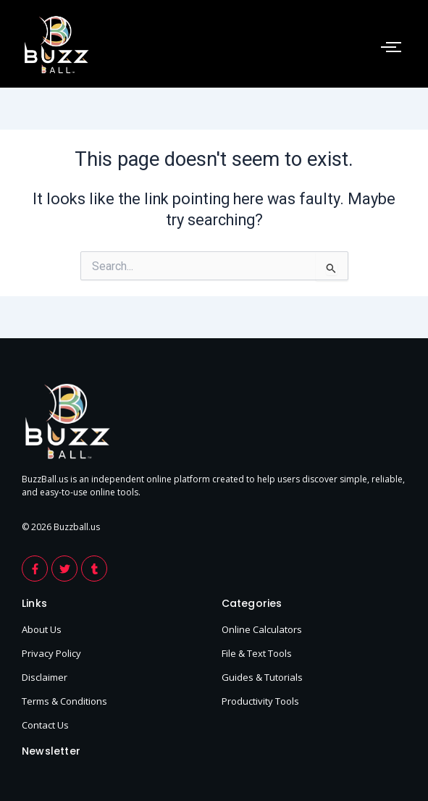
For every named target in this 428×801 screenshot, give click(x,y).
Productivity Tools (260, 701)
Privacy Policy (51, 653)
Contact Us (45, 724)
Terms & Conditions (64, 701)
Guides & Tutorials (262, 677)
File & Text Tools (257, 653)
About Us (42, 629)
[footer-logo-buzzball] (56, 44)
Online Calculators (262, 629)
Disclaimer (44, 677)
